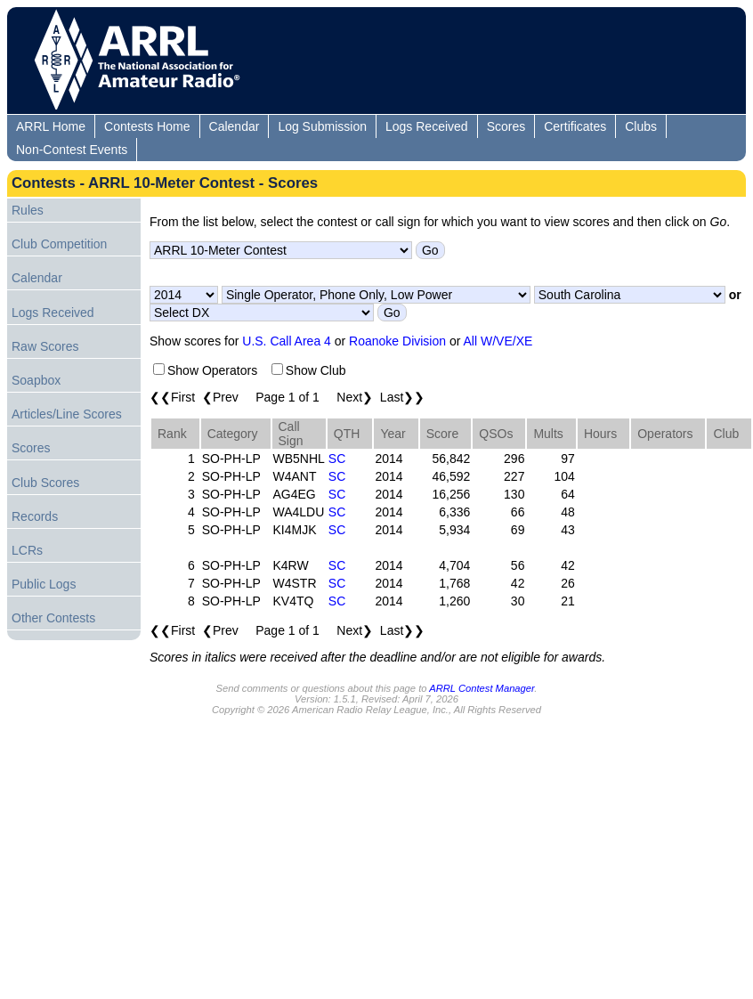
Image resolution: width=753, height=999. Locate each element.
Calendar (234, 126)
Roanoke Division (397, 341)
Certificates (575, 126)
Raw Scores (45, 346)
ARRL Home (50, 126)
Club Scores (45, 482)
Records (35, 516)
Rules (28, 210)
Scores (506, 126)
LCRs (27, 550)
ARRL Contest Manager (481, 688)
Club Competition (59, 244)
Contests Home (147, 126)
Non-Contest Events (71, 149)
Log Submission (322, 126)
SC (336, 458)
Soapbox (36, 380)
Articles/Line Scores (67, 414)
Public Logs (44, 584)
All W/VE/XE (498, 341)
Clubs (641, 126)
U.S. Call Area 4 (286, 341)
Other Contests (53, 618)
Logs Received (426, 126)
